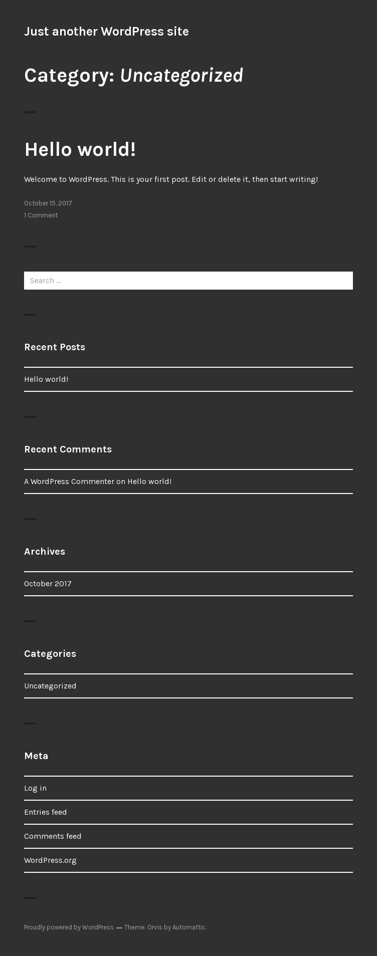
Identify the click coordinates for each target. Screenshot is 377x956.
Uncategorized (50, 685)
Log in (35, 788)
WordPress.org (50, 860)
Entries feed (45, 812)
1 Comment (41, 215)
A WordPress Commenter (69, 481)
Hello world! (80, 149)
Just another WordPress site (106, 31)
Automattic (189, 927)
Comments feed (53, 836)
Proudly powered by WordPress (69, 927)
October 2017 (48, 583)
